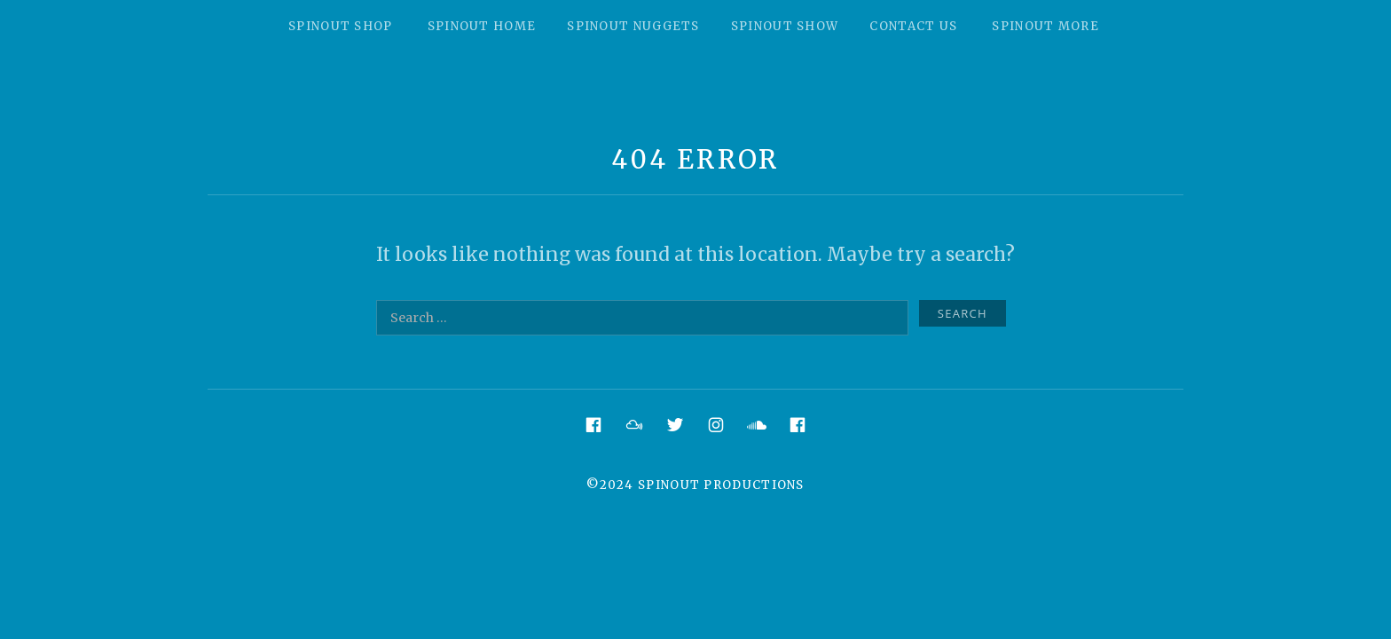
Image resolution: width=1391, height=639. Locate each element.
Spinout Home (482, 26)
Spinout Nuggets (633, 26)
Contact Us (913, 26)
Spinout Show (785, 26)
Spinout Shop (340, 26)
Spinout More (1045, 26)
